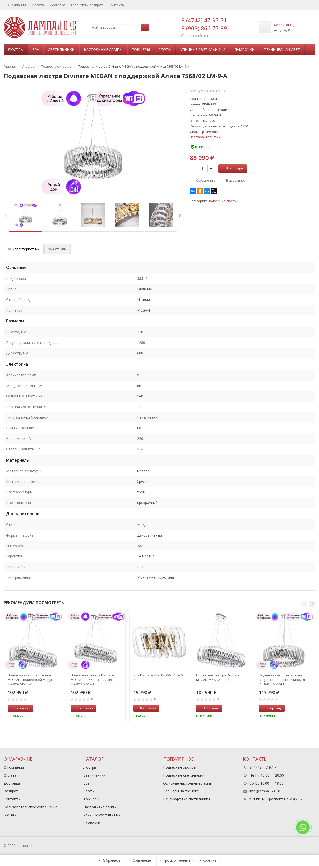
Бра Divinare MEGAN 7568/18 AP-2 (158, 677)
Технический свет (282, 49)
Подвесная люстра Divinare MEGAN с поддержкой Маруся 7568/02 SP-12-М (31, 679)
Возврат (11, 791)
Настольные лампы (103, 49)
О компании (16, 5)
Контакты (117, 5)
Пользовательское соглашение (30, 807)
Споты (165, 49)
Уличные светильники (202, 49)
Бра (35, 49)
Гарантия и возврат (87, 5)
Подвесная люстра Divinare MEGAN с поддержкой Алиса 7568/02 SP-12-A (93, 679)
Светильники (61, 49)
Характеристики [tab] (24, 249)
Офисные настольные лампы (187, 783)
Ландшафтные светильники (186, 799)
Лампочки (245, 49)
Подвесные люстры (223, 201)
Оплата (38, 5)
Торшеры (141, 49)
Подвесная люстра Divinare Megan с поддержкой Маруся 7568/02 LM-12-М (282, 679)
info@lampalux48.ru (265, 791)
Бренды (10, 815)
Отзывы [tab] (57, 249)
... (310, 49)
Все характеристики (206, 137)
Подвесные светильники (184, 775)
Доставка (57, 5)
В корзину (232, 168)
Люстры (16, 49)
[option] (26, 215)
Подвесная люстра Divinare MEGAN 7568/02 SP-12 (217, 677)
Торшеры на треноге (181, 791)
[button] (304, 604)
